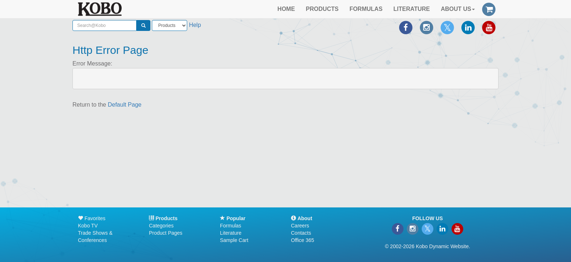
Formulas (230, 226)
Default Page (125, 105)
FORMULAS (366, 9)
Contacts (301, 233)
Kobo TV (88, 226)
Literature (230, 233)
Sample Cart (234, 240)
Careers (300, 226)
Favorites (91, 218)
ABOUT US (458, 9)
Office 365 (302, 240)
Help (195, 25)
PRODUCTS (322, 9)
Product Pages (165, 233)
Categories (161, 226)
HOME (286, 9)
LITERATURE (411, 9)
